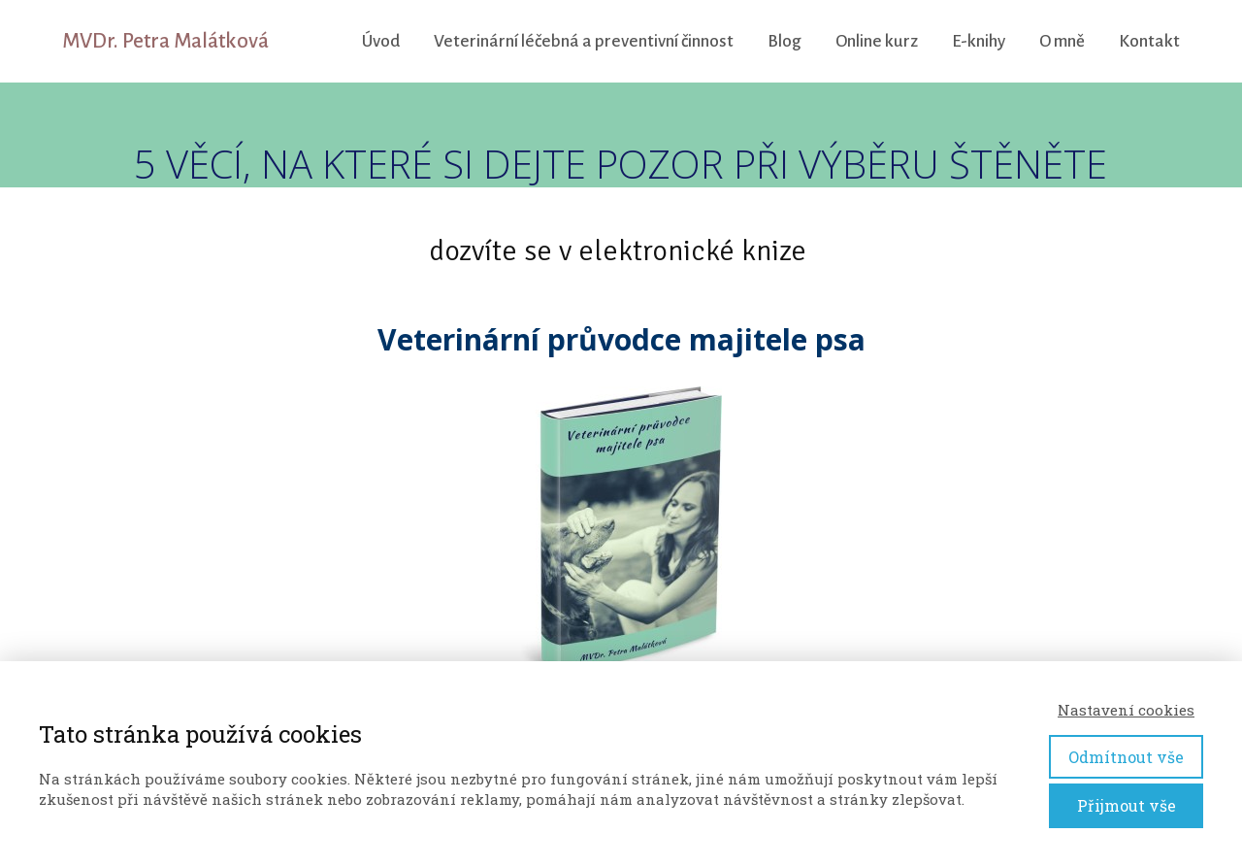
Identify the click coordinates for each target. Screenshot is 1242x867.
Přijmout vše (1126, 805)
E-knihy (978, 41)
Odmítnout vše (1126, 757)
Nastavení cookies (1126, 709)
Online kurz (876, 41)
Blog (784, 41)
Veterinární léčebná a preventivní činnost (584, 41)
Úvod (381, 41)
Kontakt (1149, 41)
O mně (1062, 41)
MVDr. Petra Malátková (165, 41)
